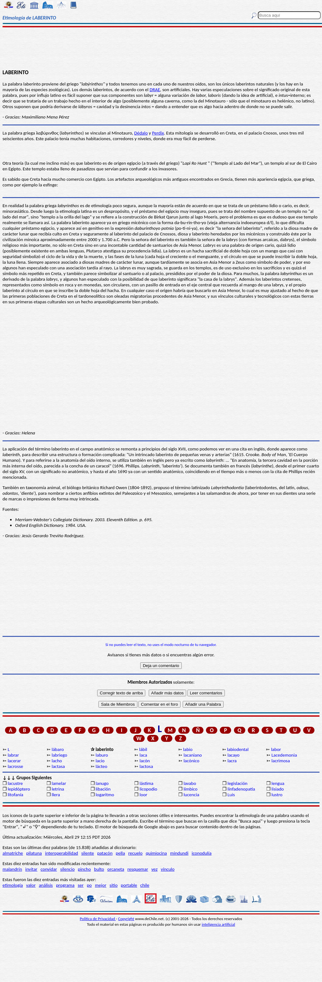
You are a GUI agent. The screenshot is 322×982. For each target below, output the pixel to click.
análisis (46, 885)
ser (81, 885)
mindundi (179, 853)
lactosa (146, 766)
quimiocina (156, 853)
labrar (13, 755)
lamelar (59, 783)
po (89, 885)
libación (103, 789)
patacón (105, 853)
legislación (237, 783)
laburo (102, 755)
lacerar (14, 761)
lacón (145, 761)
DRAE (155, 89)
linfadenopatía (241, 789)
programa (65, 885)
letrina (58, 789)
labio (187, 749)
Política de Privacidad (98, 918)
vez (154, 869)
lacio (100, 761)
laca (143, 755)
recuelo (135, 853)
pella (120, 853)
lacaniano (193, 755)
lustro (276, 794)
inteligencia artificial (218, 924)
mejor (100, 885)
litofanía (15, 794)
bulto (99, 869)
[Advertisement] (161, 48)
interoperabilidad (61, 853)
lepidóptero (19, 789)
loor (143, 794)
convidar (49, 869)
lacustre (15, 783)
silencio (67, 869)
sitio (113, 885)
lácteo (101, 766)
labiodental (237, 749)
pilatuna (34, 853)
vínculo (168, 869)
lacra (231, 761)
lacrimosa (280, 761)
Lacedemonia (284, 755)
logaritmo (105, 794)
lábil (143, 749)
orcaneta (115, 869)
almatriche (13, 853)
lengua (277, 783)
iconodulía (201, 853)
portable (129, 885)
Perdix (158, 133)
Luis (231, 794)
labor (276, 749)
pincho (84, 869)
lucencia (191, 794)
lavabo (190, 783)
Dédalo (141, 133)
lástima (146, 783)
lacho (57, 761)
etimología (13, 885)
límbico (190, 789)
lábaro (58, 749)
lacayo (233, 755)
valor (31, 885)
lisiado (277, 789)
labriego (59, 755)
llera (56, 794)
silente (87, 853)
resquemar (137, 869)
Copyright (126, 918)
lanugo (102, 783)
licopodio (148, 789)
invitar (31, 869)
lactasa (58, 766)
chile (144, 885)
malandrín (12, 869)
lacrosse (15, 766)
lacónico (191, 761)
